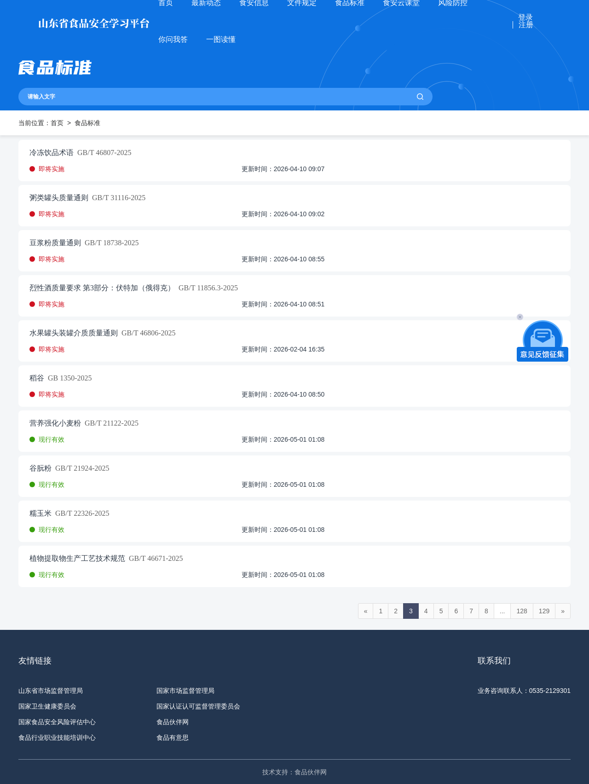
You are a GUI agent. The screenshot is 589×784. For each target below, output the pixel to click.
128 (521, 611)
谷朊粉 (40, 468)
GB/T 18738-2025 (110, 243)
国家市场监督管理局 (185, 690)
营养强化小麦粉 (55, 423)
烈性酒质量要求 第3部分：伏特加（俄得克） (102, 288)
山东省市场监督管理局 (50, 690)
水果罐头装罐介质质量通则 (73, 333)
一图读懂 (221, 39)
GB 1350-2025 (68, 378)
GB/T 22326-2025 (80, 513)
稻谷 (36, 378)
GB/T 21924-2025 (80, 468)
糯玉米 (40, 513)
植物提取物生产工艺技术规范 (77, 558)
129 (544, 611)
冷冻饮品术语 (51, 152)
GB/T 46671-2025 (154, 558)
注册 (526, 25)
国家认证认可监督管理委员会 (198, 706)
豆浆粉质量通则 (55, 243)
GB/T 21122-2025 (110, 423)
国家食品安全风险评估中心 (57, 722)
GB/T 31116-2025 (116, 198)
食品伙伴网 (172, 722)
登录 (525, 17)
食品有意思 (172, 737)
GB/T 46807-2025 (102, 152)
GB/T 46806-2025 (146, 333)
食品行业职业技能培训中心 (57, 737)
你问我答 (173, 39)
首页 (57, 123)
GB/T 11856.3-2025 (206, 288)
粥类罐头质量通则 (58, 198)
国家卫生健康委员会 (47, 706)
